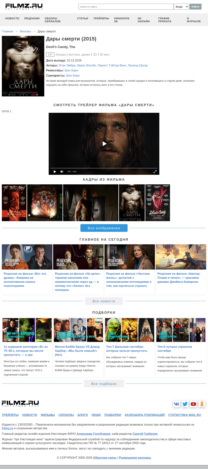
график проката (164, 20)
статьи (82, 18)
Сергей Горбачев (145, 433)
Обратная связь (105, 457)
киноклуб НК (121, 20)
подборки (112, 415)
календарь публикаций (145, 415)
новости (12, 18)
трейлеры (101, 18)
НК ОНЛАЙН (144, 20)
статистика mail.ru (184, 415)
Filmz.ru (7, 428)
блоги (82, 415)
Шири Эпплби (86, 65)
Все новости (104, 301)
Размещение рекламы (135, 457)
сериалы (66, 415)
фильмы (48, 415)
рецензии (32, 18)
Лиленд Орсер (138, 65)
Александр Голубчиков (93, 433)
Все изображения (104, 228)
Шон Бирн (71, 70)
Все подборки (104, 384)
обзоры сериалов (53, 20)
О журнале (194, 20)
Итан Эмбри (67, 65)
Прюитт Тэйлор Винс (112, 65)
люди (96, 415)
